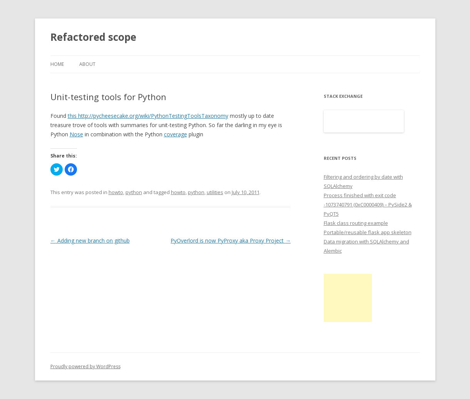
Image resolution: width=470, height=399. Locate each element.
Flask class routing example (356, 223)
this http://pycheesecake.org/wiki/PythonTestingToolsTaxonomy (148, 115)
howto (116, 192)
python (133, 192)
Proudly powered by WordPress (85, 366)
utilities (215, 192)
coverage (175, 134)
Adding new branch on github (90, 240)
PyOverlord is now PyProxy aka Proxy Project (231, 240)
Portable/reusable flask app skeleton (367, 232)
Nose (76, 134)
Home (57, 64)
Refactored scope (93, 37)
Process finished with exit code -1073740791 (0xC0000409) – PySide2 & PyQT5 (368, 204)
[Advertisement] (348, 298)
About (87, 64)
